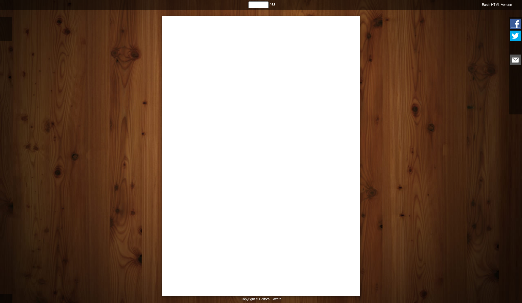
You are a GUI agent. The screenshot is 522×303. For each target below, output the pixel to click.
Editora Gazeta (270, 299)
